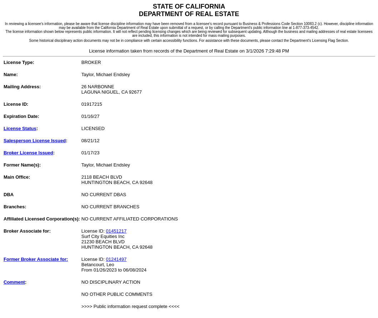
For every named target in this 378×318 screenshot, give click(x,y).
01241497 (116, 259)
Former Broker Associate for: (36, 259)
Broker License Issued (28, 152)
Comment (14, 282)
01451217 (116, 231)
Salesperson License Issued (35, 140)
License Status (20, 128)
